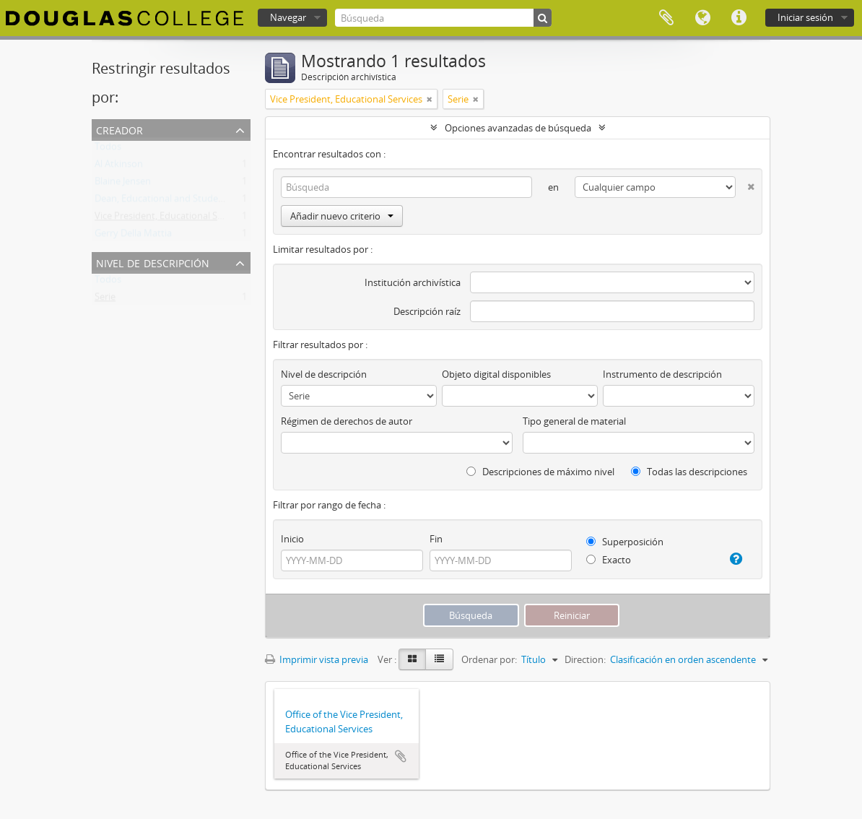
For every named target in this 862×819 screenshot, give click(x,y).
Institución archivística (413, 282)
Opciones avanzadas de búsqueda (518, 127)
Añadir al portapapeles (400, 756)
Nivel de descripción (152, 262)
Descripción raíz (427, 311)
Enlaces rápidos (738, 18)
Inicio (292, 538)
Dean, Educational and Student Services (179, 201)
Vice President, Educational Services (171, 218)
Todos (108, 149)
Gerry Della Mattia (133, 236)
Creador (119, 129)
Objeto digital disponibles (496, 374)
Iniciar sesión (805, 17)
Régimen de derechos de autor (346, 421)
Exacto (608, 559)
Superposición (624, 541)
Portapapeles (666, 18)
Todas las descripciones (689, 471)
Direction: (585, 659)
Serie (105, 299)
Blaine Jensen (123, 184)
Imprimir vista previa (316, 659)
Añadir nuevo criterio (341, 215)
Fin (436, 538)
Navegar (288, 17)
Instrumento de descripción (662, 374)
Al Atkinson (119, 166)
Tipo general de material (574, 421)
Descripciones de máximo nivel (540, 471)
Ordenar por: (489, 659)
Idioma (702, 18)
